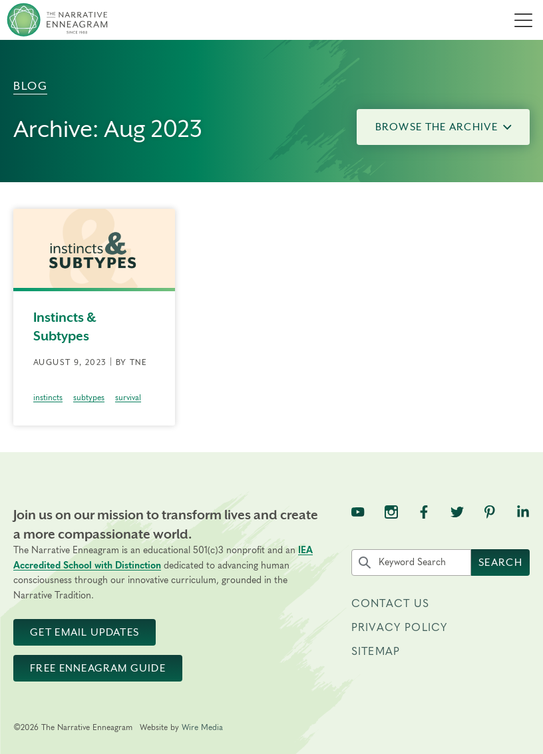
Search (500, 562)
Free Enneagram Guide (98, 668)
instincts (48, 398)
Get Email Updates (84, 632)
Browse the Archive (443, 127)
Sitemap (375, 651)
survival (128, 398)
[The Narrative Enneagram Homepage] (57, 20)
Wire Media (202, 727)
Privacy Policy (399, 627)
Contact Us (390, 603)
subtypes (88, 398)
